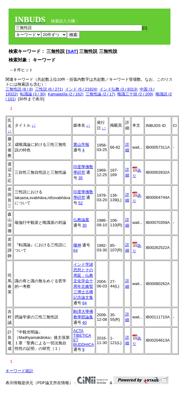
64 (75, 250)
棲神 (77, 245)
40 (84, 322)
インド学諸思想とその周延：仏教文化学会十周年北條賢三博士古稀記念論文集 (83, 281)
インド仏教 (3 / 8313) (118, 89)
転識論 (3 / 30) (33, 94)
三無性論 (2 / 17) (100, 94)
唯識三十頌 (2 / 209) (135, 94)
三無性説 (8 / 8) (19, 89)
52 (80, 203)
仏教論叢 (81, 219)
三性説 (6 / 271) (49, 89)
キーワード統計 (19, 371)
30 (84, 225)
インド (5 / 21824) (81, 89)
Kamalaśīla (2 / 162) (65, 94)
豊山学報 (81, 144)
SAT (72, 51)
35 (80, 178)
